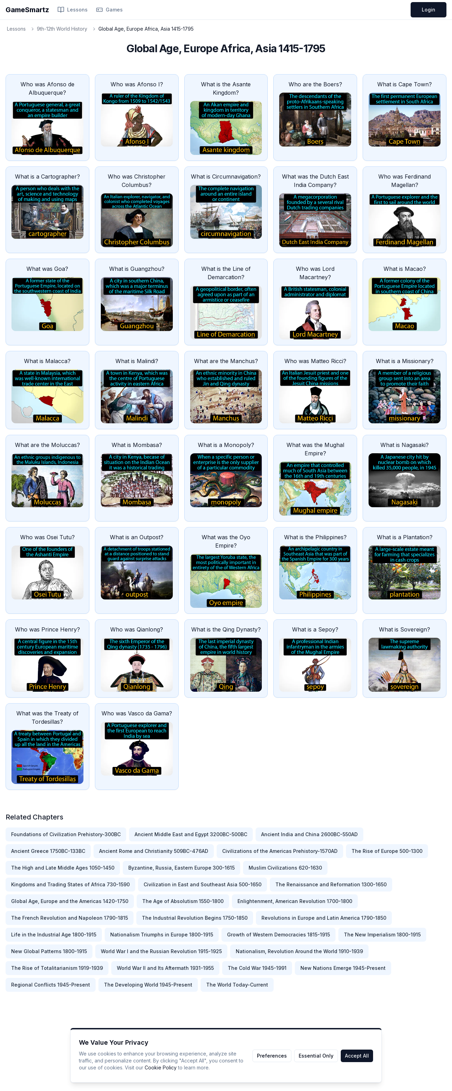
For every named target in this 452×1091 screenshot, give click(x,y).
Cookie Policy (161, 1067)
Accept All (357, 1056)
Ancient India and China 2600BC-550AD (309, 834)
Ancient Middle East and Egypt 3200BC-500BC (191, 834)
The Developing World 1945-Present (148, 985)
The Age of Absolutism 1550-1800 (183, 901)
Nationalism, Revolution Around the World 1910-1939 (299, 951)
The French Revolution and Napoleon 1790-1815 (69, 918)
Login (428, 10)
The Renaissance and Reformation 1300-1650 (331, 884)
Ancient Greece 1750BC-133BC (48, 851)
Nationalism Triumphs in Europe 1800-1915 (161, 934)
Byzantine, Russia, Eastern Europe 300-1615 (181, 868)
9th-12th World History (62, 29)
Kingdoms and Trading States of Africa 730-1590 (70, 884)
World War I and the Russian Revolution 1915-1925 (161, 951)
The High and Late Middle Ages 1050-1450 (62, 868)
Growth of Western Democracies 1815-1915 (278, 934)
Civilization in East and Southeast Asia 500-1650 (202, 884)
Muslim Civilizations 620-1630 (285, 868)
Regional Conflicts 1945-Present (50, 985)
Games (109, 9)
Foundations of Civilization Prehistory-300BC (66, 834)
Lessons (72, 9)
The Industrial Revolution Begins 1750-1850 (195, 918)
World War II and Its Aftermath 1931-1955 (165, 968)
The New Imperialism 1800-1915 (382, 934)
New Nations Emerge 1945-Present (343, 968)
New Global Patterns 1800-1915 (49, 951)
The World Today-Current (237, 985)
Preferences (272, 1056)
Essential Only (316, 1056)
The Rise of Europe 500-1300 (387, 851)
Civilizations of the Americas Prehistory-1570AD (280, 851)
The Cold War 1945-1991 (257, 968)
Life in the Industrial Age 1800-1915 (53, 934)
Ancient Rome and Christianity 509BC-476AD (153, 851)
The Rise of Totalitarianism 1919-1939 (57, 968)
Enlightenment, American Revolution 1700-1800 (294, 901)
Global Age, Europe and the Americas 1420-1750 (69, 901)
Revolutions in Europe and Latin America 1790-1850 (323, 918)
